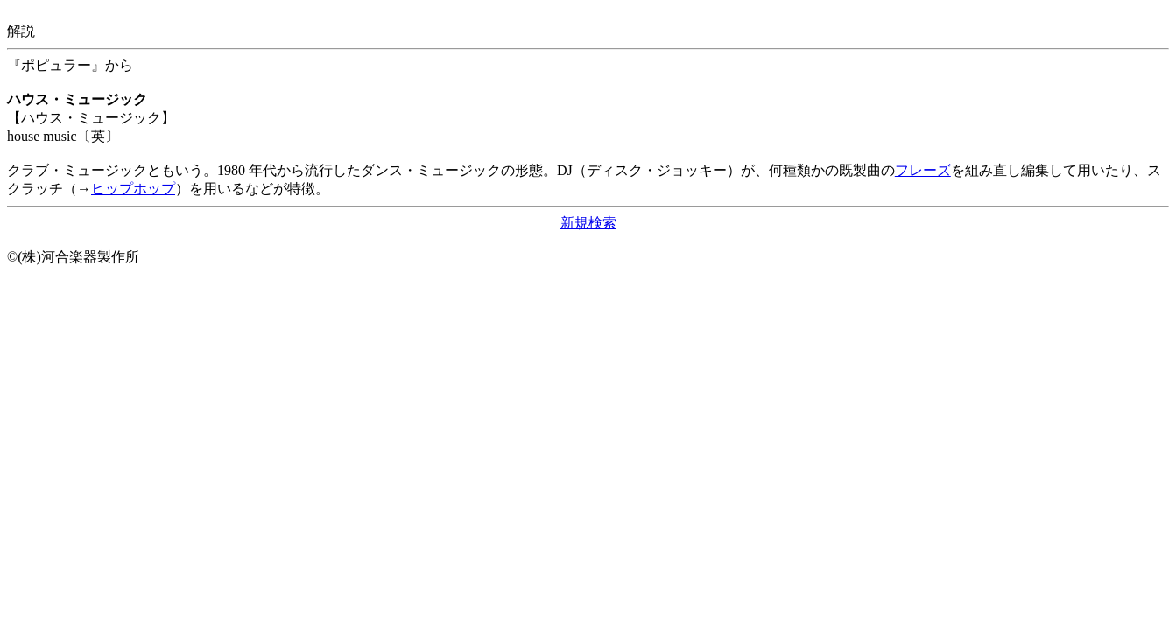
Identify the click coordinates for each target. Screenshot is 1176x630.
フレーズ (923, 170)
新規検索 (588, 222)
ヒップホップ (133, 188)
